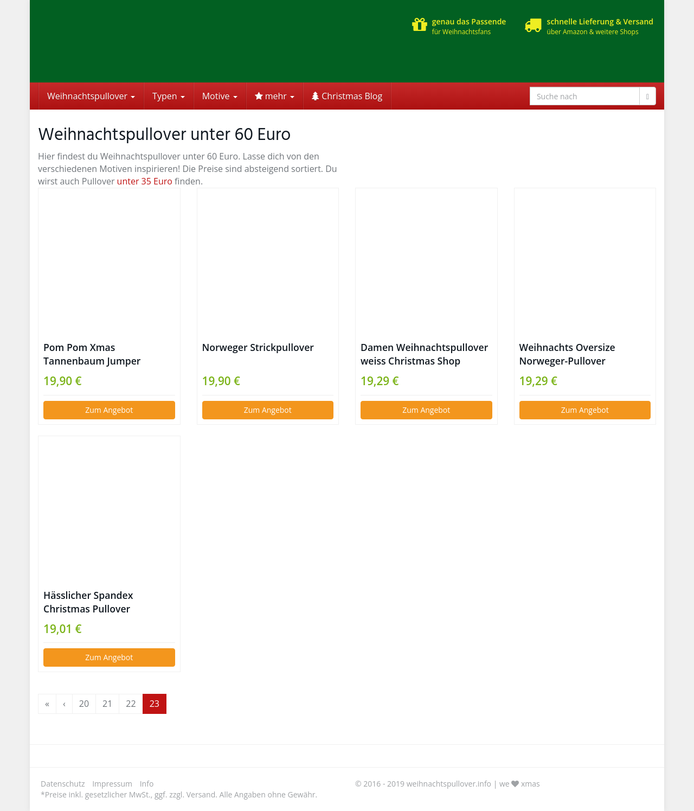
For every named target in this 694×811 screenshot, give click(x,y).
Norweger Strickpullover (258, 347)
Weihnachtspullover (91, 96)
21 (107, 704)
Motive (219, 96)
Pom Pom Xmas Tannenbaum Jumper (91, 354)
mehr (274, 96)
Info (147, 783)
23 (154, 704)
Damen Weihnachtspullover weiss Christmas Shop (424, 354)
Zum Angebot (109, 410)
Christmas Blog (347, 96)
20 (84, 704)
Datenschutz (63, 783)
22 (131, 704)
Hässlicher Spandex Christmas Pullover (88, 602)
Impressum (112, 783)
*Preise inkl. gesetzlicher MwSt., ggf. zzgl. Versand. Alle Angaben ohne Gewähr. (179, 794)
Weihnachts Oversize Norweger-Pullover (567, 354)
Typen (168, 96)
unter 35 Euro (144, 181)
